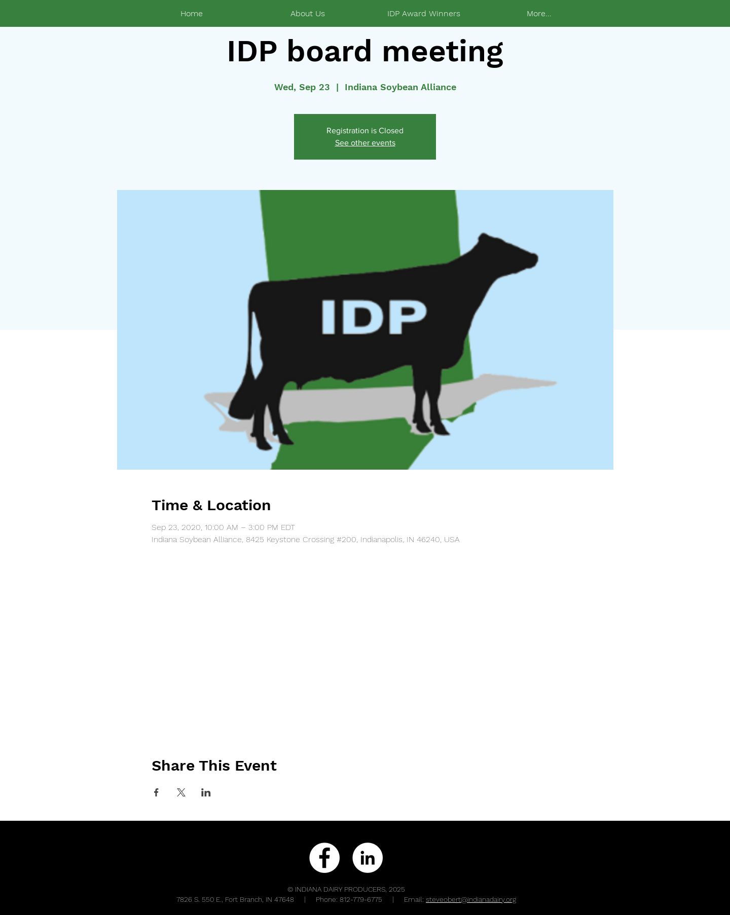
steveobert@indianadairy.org (471, 899)
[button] (423, 13)
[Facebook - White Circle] (324, 858)
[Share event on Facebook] (156, 792)
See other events (365, 142)
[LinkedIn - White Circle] (367, 858)
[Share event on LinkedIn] (206, 792)
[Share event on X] (181, 792)
